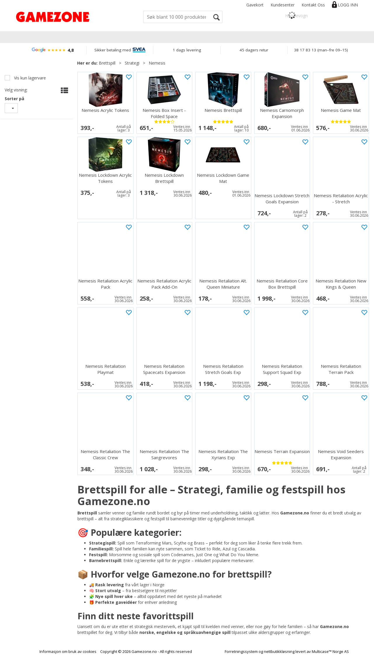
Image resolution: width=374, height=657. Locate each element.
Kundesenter (283, 5)
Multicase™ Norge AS (330, 651)
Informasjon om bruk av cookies (67, 651)
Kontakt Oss (313, 5)
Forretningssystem (241, 651)
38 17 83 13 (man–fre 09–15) (321, 50)
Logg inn (348, 5)
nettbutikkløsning (279, 651)
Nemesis (157, 63)
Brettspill (107, 63)
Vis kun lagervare (29, 78)
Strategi (132, 63)
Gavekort (255, 5)
